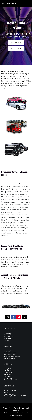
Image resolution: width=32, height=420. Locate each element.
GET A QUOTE (16, 49)
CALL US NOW (16, 42)
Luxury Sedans (8, 369)
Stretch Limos (8, 372)
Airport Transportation (10, 353)
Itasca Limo (11, 3)
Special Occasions (9, 358)
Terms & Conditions (10, 337)
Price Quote (7, 333)
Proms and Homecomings (12, 356)
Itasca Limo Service (10, 390)
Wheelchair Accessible (10, 380)
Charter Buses (8, 378)
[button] (7, 317)
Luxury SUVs (8, 370)
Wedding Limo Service (10, 355)
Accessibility (7, 338)
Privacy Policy (8, 335)
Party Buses (7, 376)
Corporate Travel (9, 351)
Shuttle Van (7, 374)
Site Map (6, 340)
